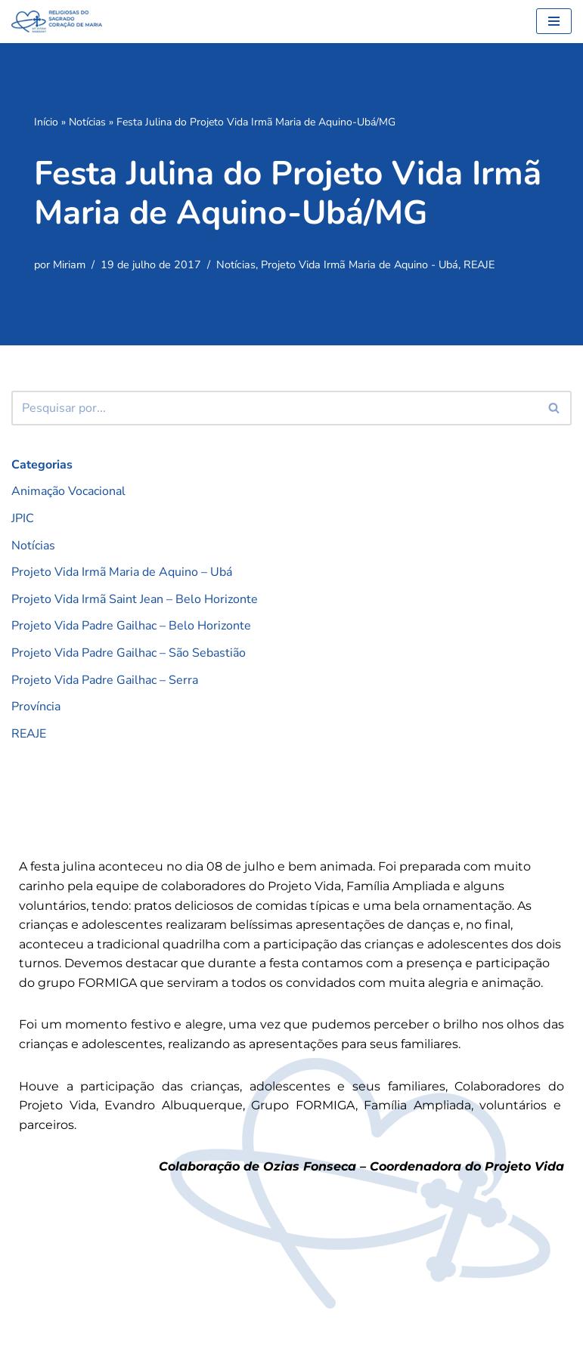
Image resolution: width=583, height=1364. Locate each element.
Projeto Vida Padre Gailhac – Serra (104, 680)
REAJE (479, 264)
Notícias (87, 122)
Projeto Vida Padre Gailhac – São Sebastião (128, 653)
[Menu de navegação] (554, 21)
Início (46, 122)
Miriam (69, 264)
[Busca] (274, 408)
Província (35, 706)
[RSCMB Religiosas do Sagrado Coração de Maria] (56, 21)
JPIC (22, 518)
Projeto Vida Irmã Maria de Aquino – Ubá (121, 572)
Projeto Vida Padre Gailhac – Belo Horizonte (131, 625)
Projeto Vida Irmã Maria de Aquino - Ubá (359, 264)
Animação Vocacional (68, 491)
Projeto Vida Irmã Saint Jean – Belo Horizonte (134, 599)
